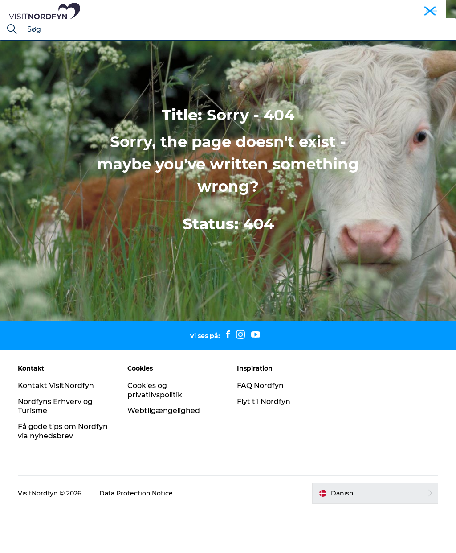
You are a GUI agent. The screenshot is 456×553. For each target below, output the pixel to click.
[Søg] (12, 72)
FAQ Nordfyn (260, 428)
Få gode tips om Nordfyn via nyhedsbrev (63, 474)
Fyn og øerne (430, 8)
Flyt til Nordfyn (263, 444)
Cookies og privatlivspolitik (154, 433)
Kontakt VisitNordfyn (56, 428)
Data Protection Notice (136, 536)
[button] (375, 535)
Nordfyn (332, 8)
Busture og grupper (378, 8)
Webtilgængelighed (163, 453)
